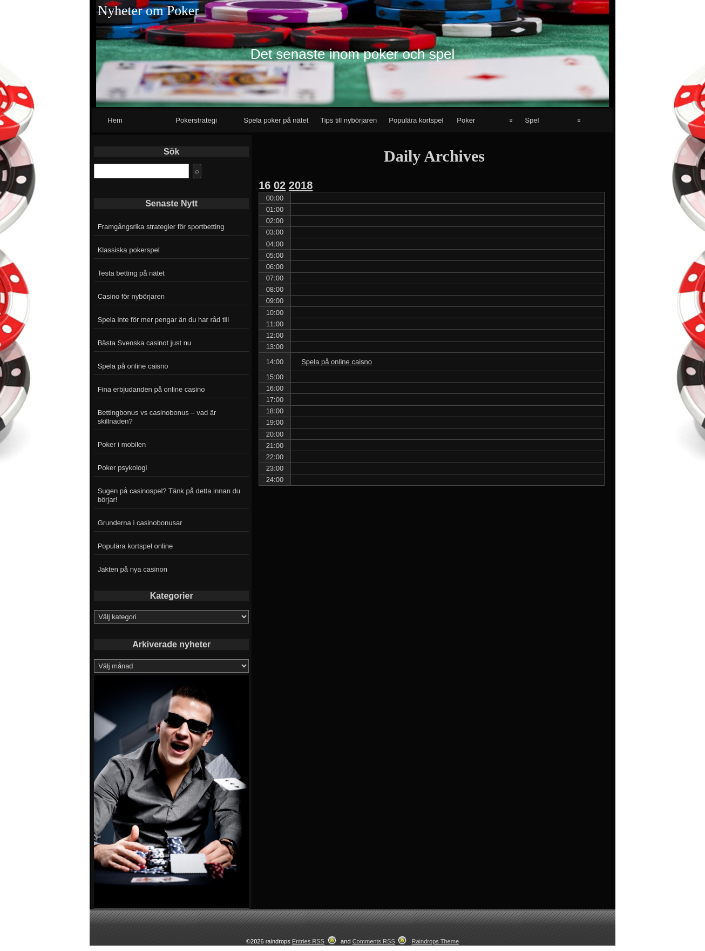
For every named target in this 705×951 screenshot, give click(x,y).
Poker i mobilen (122, 444)
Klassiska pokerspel (129, 250)
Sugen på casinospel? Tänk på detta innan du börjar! (169, 495)
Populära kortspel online (135, 546)
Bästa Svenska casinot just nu (144, 343)
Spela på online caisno (133, 366)
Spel (532, 120)
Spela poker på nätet (275, 120)
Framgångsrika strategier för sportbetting (161, 227)
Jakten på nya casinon (132, 569)
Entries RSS (308, 941)
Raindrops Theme (435, 941)
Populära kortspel (416, 120)
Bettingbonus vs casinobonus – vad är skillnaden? (157, 416)
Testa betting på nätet (131, 273)
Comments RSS (373, 941)
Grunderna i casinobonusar (140, 523)
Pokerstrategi (196, 120)
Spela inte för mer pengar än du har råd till (163, 320)
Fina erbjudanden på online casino (151, 389)
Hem (114, 120)
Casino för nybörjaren (131, 296)
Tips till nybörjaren (348, 120)
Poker (466, 120)
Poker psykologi (122, 468)
